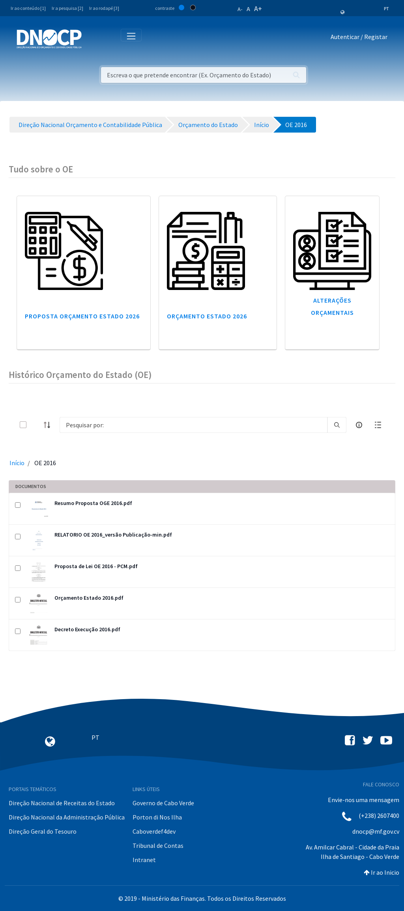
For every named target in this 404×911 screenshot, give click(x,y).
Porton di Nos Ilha (157, 817)
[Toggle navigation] (92, 38)
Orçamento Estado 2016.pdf (88, 597)
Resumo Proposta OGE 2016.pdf (93, 503)
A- (240, 9)
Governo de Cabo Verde (163, 803)
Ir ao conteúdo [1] (28, 8)
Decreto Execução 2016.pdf (87, 629)
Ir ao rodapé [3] (104, 8)
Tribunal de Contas (158, 845)
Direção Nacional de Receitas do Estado (62, 803)
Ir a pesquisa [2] (67, 8)
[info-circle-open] (359, 425)
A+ (258, 8)
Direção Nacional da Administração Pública (67, 817)
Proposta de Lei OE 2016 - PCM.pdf (96, 566)
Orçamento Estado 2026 (207, 316)
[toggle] (36, 425)
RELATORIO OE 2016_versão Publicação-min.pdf (113, 534)
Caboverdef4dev (154, 831)
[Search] (193, 425)
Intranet (144, 860)
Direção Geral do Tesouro (43, 831)
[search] (336, 425)
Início (16, 463)
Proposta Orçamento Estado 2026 (82, 316)
